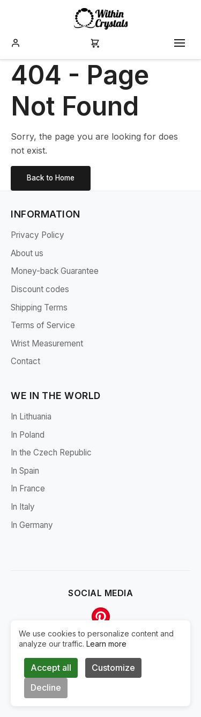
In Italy (23, 507)
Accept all (51, 667)
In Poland (27, 435)
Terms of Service (43, 325)
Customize (113, 667)
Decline (46, 687)
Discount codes (40, 289)
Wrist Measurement (47, 343)
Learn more (106, 643)
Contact (25, 361)
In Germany (32, 525)
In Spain (25, 471)
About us (27, 253)
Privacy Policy (37, 235)
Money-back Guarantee (55, 271)
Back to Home (51, 177)
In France (28, 488)
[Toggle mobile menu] (179, 43)
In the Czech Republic (51, 452)
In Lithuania (31, 416)
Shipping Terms (39, 307)
